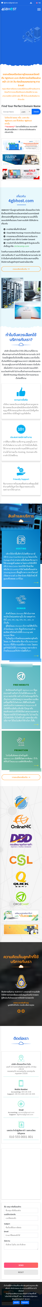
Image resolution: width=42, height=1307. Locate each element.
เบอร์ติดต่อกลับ (10, 1214)
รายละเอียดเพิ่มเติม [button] (20, 269)
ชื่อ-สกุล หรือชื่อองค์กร (12, 1206)
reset (21, 1272)
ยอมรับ (16, 1302)
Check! (36, 111)
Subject (7, 1224)
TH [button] (38, 3)
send (21, 1265)
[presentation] (21, 1256)
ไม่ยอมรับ (25, 1302)
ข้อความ (7, 1240)
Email (6, 1231)
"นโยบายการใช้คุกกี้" (12, 1296)
